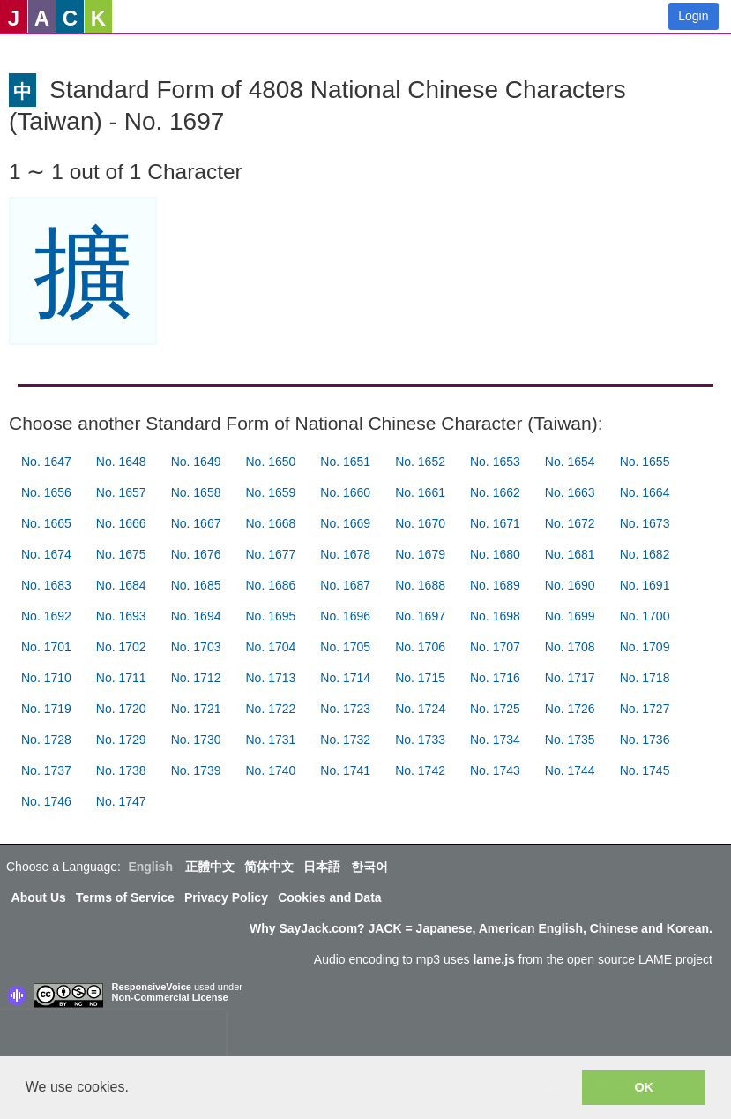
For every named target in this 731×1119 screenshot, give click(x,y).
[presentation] (113, 1036)
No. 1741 (345, 770)
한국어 (369, 867)
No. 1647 (46, 461)
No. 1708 (570, 647)
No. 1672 (570, 523)
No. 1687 (345, 585)
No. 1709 (645, 647)
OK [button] (643, 1087)
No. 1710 (46, 678)
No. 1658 (196, 492)
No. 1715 (420, 678)
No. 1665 (46, 523)
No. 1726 (570, 709)
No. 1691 (645, 585)
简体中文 (269, 867)
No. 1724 (420, 709)
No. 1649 (196, 461)
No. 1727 (645, 709)
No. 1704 (270, 647)
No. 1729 (121, 739)
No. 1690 (570, 585)
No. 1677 (270, 554)
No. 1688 (420, 585)
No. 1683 (46, 585)
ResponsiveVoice (151, 986)
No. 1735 (570, 739)
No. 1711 (121, 678)
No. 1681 (570, 554)
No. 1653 (495, 461)
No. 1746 (46, 801)
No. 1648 (121, 461)
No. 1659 (270, 492)
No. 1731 (270, 739)
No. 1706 (420, 647)
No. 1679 (420, 554)
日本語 (321, 867)
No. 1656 (46, 492)
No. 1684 (121, 585)
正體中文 (210, 867)
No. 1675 (121, 554)
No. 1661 (420, 492)
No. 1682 (645, 554)
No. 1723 (345, 709)
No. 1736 (645, 739)
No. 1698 (495, 616)
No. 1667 (196, 523)
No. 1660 (345, 492)
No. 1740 (270, 770)
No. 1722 (270, 709)
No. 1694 (196, 616)
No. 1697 (420, 616)
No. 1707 (495, 647)
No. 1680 (495, 554)
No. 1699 (570, 616)
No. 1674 (46, 554)
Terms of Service (125, 897)
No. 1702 (121, 647)
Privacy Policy (226, 897)
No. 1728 (46, 739)
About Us (38, 897)
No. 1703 (196, 647)
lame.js (493, 959)
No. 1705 (345, 647)
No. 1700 (645, 616)
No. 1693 (121, 616)
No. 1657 (121, 492)
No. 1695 (270, 616)
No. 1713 (270, 678)
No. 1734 (495, 739)
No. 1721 (196, 709)
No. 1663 (570, 492)
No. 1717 (570, 678)
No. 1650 (270, 461)
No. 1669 (345, 523)
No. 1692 (46, 616)
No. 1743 (495, 770)
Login (693, 16)
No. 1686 (270, 585)
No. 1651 (345, 461)
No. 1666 (121, 523)
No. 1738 (121, 770)
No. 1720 (121, 709)
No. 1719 (46, 709)
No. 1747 (121, 801)
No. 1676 (196, 554)
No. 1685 (196, 585)
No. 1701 (46, 647)
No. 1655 (645, 461)
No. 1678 (345, 554)
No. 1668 (270, 523)
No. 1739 (196, 770)
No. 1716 (495, 678)
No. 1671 (495, 523)
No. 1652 (420, 461)
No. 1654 (570, 461)
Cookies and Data (329, 897)
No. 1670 (420, 523)
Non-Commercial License (170, 997)
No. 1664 (645, 492)
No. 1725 (495, 709)
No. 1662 (495, 492)
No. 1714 (345, 678)
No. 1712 (196, 678)
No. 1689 (495, 585)
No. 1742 (420, 770)
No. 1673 (645, 523)
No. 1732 (345, 739)
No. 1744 (570, 770)
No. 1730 (196, 739)
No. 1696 (345, 616)
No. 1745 (645, 770)
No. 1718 (645, 678)
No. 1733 (420, 739)
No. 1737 (46, 770)
